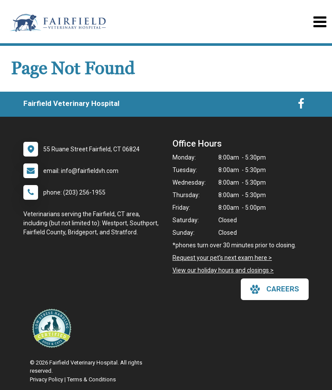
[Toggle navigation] (319, 21)
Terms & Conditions (91, 379)
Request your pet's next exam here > (222, 257)
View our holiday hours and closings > (223, 270)
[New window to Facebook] (301, 105)
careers (274, 289)
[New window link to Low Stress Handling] (53, 328)
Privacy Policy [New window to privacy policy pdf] (46, 379)
